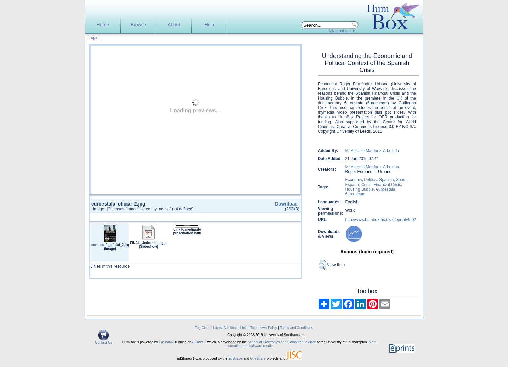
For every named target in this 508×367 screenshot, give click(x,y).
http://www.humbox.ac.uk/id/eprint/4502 (380, 219)
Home (103, 24)
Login (93, 37)
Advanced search (342, 31)
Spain (401, 179)
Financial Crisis (387, 184)
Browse (138, 24)
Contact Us (103, 341)
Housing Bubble (359, 189)
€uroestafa (385, 189)
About (174, 24)
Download (286, 204)
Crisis (366, 184)
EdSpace (235, 358)
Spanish (386, 179)
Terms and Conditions (296, 328)
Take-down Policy (263, 328)
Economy (353, 179)
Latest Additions (225, 328)
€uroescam (355, 194)
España (352, 184)
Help (209, 24)
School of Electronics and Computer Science (282, 342)
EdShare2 (166, 342)
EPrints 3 (199, 342)
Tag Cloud (202, 328)
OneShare (257, 358)
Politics (370, 179)
